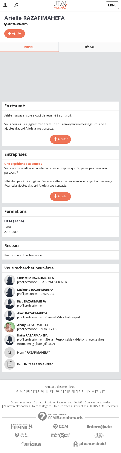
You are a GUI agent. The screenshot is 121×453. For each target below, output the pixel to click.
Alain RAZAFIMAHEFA (32, 313)
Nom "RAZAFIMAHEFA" (33, 352)
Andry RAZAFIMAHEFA (32, 325)
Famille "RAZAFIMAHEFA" (35, 364)
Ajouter (17, 33)
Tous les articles (63, 406)
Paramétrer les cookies (16, 406)
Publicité (50, 402)
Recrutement (64, 402)
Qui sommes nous (21, 402)
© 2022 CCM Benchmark (104, 406)
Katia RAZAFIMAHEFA (32, 335)
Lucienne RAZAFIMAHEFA (35, 290)
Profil (29, 47)
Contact (38, 402)
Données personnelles (97, 402)
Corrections (80, 406)
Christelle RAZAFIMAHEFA (35, 278)
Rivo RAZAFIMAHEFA (31, 301)
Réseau (89, 47)
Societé (78, 402)
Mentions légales (41, 406)
